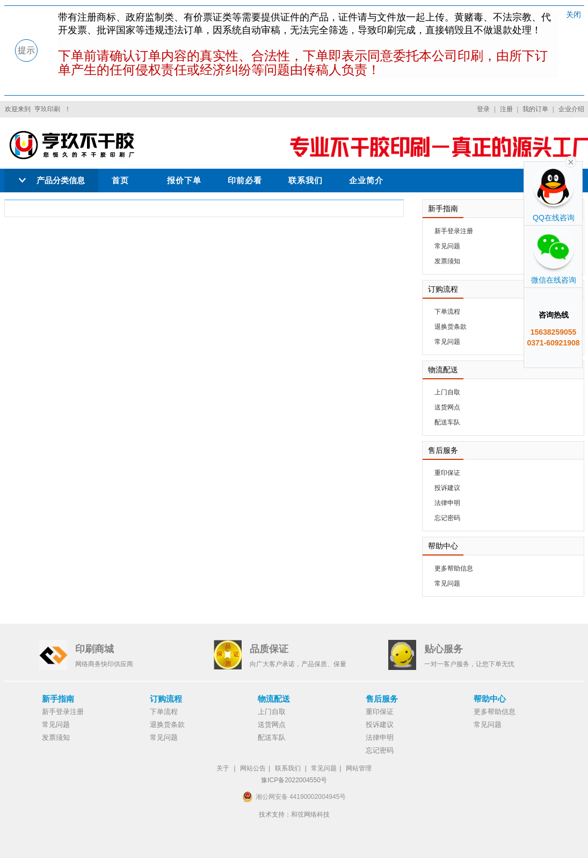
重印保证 (447, 473)
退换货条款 (450, 326)
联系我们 (305, 180)
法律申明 (447, 503)
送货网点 (447, 407)
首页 (120, 180)
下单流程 (447, 311)
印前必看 (245, 180)
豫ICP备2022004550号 (294, 780)
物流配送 (274, 698)
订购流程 (166, 698)
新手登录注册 (453, 231)
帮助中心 (490, 698)
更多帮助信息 (453, 568)
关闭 (573, 14)
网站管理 (359, 768)
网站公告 (253, 768)
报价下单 (184, 180)
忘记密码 (447, 518)
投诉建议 (447, 488)
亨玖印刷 (47, 109)
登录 (483, 109)
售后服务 (382, 698)
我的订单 (535, 109)
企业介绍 (571, 109)
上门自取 (447, 392)
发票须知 (447, 261)
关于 (222, 768)
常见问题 (447, 246)
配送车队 (447, 422)
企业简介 (366, 180)
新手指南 (58, 698)
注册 (506, 109)
